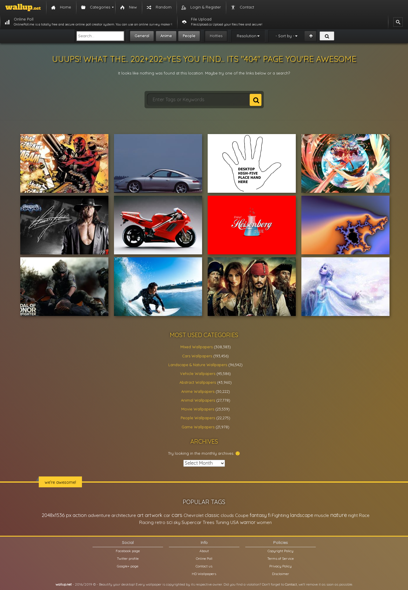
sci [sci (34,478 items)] (169, 522)
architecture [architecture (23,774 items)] (123, 515)
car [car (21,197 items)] (167, 515)
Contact (291, 584)
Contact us (204, 566)
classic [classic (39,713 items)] (212, 515)
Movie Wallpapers (197, 409)
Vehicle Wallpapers (197, 373)
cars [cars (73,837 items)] (177, 515)
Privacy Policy (280, 566)
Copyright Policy (280, 551)
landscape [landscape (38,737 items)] (301, 515)
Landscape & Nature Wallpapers (197, 364)
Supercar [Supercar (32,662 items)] (192, 522)
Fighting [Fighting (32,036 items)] (280, 515)
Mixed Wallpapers (196, 346)
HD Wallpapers (204, 574)
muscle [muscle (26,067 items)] (321, 515)
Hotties (216, 35)
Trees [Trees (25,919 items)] (208, 522)
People (189, 35)
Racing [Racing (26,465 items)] (146, 522)
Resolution (246, 35)
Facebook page (128, 551)
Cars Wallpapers (197, 356)
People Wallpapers (198, 417)
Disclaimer (280, 574)
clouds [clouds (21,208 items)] (227, 515)
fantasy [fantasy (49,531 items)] (258, 515)
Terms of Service (280, 558)
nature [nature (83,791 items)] (338, 514)
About (204, 551)
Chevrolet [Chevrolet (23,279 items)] (194, 515)
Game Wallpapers (198, 427)
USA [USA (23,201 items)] (234, 522)
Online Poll (204, 558)
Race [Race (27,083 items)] (364, 515)
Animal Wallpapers (198, 400)
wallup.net (64, 584)
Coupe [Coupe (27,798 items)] (242, 515)
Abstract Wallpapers (197, 382)
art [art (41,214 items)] (140, 515)
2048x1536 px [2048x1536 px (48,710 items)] (56, 515)
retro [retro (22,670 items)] (160, 522)
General (142, 35)
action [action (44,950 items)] (80, 515)
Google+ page (127, 566)
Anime (166, 35)
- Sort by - (285, 35)
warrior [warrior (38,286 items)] (248, 522)
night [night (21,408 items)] (353, 515)
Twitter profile (128, 558)
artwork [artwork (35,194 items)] (153, 515)
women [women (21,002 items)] (264, 522)
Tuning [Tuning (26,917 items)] (222, 522)
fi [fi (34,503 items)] (269, 515)
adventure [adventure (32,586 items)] (99, 515)
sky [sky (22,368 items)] (177, 522)
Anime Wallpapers (197, 391)
